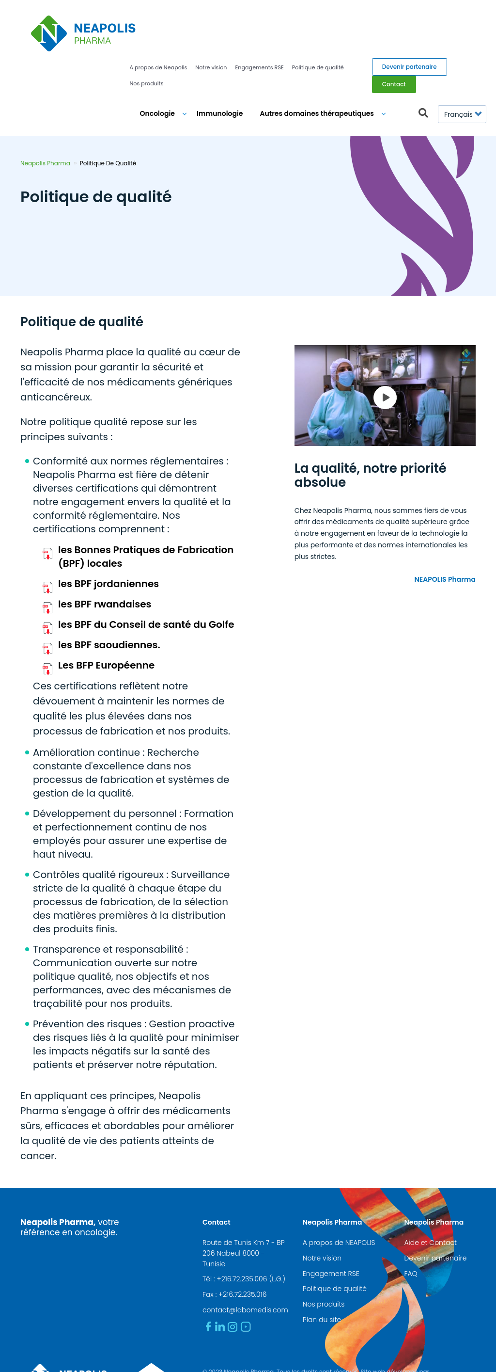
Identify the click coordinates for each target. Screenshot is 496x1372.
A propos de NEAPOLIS (339, 1192)
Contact (394, 34)
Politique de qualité (318, 17)
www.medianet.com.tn (235, 1332)
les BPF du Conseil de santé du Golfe (146, 574)
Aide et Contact (430, 1192)
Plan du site (322, 1269)
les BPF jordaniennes (108, 533)
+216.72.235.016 (242, 1244)
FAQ (410, 1223)
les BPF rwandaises (105, 553)
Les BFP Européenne (106, 615)
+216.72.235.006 (242, 1228)
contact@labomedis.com (245, 1259)
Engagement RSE (331, 1223)
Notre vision (211, 17)
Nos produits (146, 33)
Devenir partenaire (409, 16)
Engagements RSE (259, 17)
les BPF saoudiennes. (109, 594)
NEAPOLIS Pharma (445, 528)
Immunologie (220, 63)
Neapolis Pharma (45, 113)
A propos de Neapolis (158, 17)
